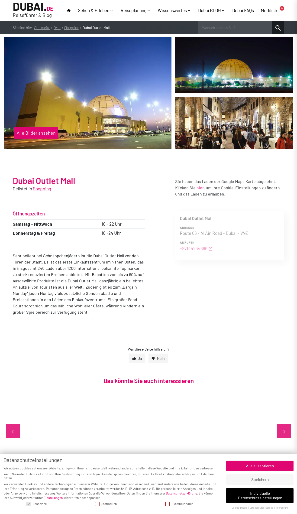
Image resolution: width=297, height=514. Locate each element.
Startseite (42, 27)
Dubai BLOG (209, 10)
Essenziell (36, 504)
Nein (161, 358)
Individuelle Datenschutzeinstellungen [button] (260, 495)
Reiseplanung (133, 10)
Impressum (282, 507)
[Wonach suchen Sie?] (235, 27)
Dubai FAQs (243, 10)
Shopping (71, 27)
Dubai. (33, 10)
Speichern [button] (260, 479)
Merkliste (272, 10)
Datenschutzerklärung (181, 493)
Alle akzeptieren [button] (260, 465)
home (69, 10)
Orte (57, 27)
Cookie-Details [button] (240, 507)
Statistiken (106, 504)
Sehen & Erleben (93, 10)
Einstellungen (53, 498)
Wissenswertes (172, 10)
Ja (140, 358)
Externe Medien (179, 504)
